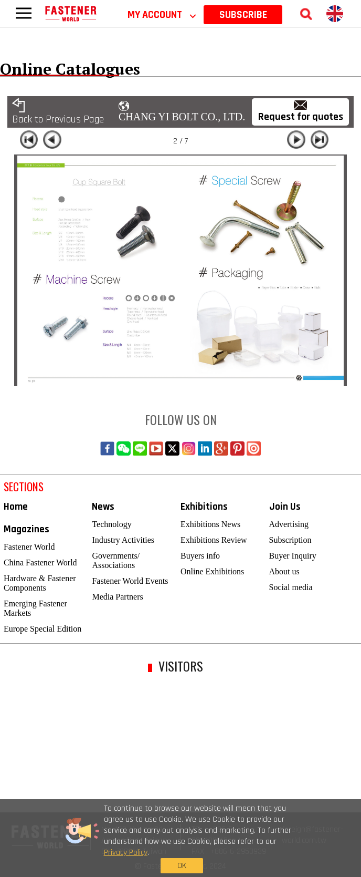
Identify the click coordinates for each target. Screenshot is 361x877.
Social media (291, 587)
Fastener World (29, 546)
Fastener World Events (130, 580)
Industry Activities (123, 539)
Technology (111, 524)
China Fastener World (40, 562)
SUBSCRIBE (243, 15)
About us (284, 571)
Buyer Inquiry (292, 555)
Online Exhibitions (212, 571)
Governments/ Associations (116, 560)
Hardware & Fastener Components (40, 583)
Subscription (290, 539)
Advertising (289, 524)
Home (16, 506)
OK (278, 840)
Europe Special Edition (42, 628)
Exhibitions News (210, 524)
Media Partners (117, 596)
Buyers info (200, 555)
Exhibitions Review (214, 539)
